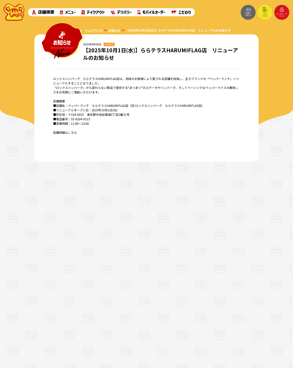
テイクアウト (93, 12)
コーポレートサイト (281, 12)
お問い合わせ (248, 12)
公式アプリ (265, 12)
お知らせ (114, 30)
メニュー (68, 12)
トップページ (94, 30)
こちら (72, 132)
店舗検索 (43, 12)
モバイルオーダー (151, 12)
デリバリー (121, 12)
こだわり (181, 12)
